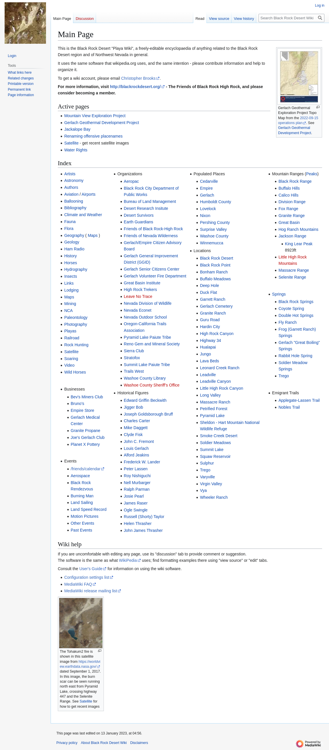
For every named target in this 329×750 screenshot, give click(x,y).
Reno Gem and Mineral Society (152, 344)
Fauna (70, 221)
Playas (70, 331)
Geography (74, 235)
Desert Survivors (139, 215)
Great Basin (289, 222)
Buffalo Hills (289, 188)
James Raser (136, 503)
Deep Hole (209, 285)
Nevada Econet (138, 310)
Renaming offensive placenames (93, 136)
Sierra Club (134, 351)
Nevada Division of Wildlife (148, 303)
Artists (69, 174)
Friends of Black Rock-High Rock (153, 228)
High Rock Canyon (217, 333)
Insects (70, 276)
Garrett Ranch (212, 299)
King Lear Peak (299, 243)
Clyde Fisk (133, 434)
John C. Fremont (139, 441)
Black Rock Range (294, 181)
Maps (92, 235)
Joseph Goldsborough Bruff (148, 414)
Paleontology (75, 317)
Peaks (311, 174)
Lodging (71, 290)
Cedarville (209, 181)
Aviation (71, 194)
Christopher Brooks (138, 78)
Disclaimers (139, 743)
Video (69, 365)
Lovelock (208, 208)
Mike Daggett (136, 427)
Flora (68, 228)
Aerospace (80, 475)
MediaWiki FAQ (78, 584)
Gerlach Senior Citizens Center (151, 269)
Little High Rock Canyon (221, 388)
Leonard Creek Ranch (219, 368)
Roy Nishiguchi (137, 475)
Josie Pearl (134, 496)
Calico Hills (288, 195)
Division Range (291, 201)
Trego (205, 470)
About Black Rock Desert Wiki (104, 743)
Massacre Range (293, 270)
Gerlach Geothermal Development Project (101, 122)
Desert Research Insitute (146, 208)
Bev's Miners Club (87, 397)
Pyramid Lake (212, 415)
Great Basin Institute (142, 283)
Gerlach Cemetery (216, 306)
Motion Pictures (84, 516)
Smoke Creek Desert (218, 435)
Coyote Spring (291, 308)
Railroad (71, 338)
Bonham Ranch (214, 272)
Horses (70, 262)
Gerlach (207, 195)
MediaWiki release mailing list (90, 591)
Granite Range (291, 215)
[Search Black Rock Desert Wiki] (291, 18)
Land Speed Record (89, 509)
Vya (203, 490)
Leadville (208, 374)
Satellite (71, 143)
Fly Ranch (287, 322)
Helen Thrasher (138, 523)
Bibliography (75, 207)
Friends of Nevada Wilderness (151, 235)
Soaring (71, 358)
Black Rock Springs (295, 301)
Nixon (205, 215)
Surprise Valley (213, 229)
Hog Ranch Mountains (298, 229)
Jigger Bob (133, 407)
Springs (279, 294)
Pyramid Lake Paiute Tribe (147, 337)
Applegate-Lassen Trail (299, 400)
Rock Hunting (76, 344)
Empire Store (82, 410)
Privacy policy (66, 743)
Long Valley (210, 395)
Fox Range (288, 208)
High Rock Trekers (140, 289)
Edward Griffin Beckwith (145, 400)
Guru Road (209, 319)
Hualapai (208, 347)
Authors (71, 187)
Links (69, 283)
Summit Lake (211, 449)
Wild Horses (75, 372)
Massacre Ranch (215, 402)
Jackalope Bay (77, 129)
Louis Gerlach (136, 448)
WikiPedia (128, 560)
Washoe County (214, 236)
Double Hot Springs (295, 315)
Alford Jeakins (136, 455)
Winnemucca (211, 243)
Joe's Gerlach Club (88, 437)
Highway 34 (210, 340)
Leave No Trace (138, 296)
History (70, 256)
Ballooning (73, 201)
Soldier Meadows (215, 442)
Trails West (134, 371)
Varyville (207, 477)
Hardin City (210, 326)
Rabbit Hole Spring (295, 355)
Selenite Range (292, 277)
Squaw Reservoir (215, 456)
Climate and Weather (83, 214)
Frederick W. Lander (142, 462)
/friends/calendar (86, 469)
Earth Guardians (138, 222)
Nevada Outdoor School (145, 317)
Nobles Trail (289, 407)
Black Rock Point (215, 265)
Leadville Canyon (215, 381)
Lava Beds (209, 361)
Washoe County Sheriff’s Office (152, 385)
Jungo (205, 354)
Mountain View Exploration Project (94, 115)
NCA (68, 310)
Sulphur (207, 463)
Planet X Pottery (85, 444)
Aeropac (131, 181)
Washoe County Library (145, 378)
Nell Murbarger (137, 482)
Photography (75, 324)
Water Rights (75, 150)
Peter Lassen (136, 469)
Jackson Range (292, 236)
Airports (88, 194)
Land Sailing (82, 502)
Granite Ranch (213, 313)
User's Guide (90, 568)
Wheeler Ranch (214, 497)
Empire (206, 188)
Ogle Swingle (136, 510)
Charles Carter (137, 420)
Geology (71, 242)
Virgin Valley (211, 483)
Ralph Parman (137, 489)
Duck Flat (208, 292)
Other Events (82, 523)
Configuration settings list (86, 577)
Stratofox (132, 357)
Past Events (81, 530)
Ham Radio (74, 249)
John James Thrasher (143, 530)
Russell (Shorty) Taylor (144, 516)
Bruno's (77, 403)
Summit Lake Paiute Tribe (147, 364)
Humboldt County (215, 201)
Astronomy (73, 180)
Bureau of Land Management (150, 201)
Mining (70, 303)
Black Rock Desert (216, 258)
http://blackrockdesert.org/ (135, 86)
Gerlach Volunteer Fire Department (155, 276)
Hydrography (75, 269)
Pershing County (215, 222)
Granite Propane (85, 430)
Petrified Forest (213, 408)
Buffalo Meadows (215, 279)
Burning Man (82, 496)
